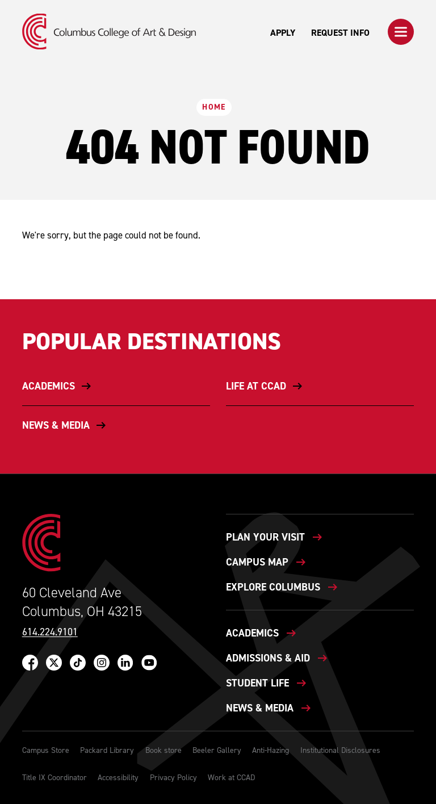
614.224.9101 (50, 632)
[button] (401, 32)
